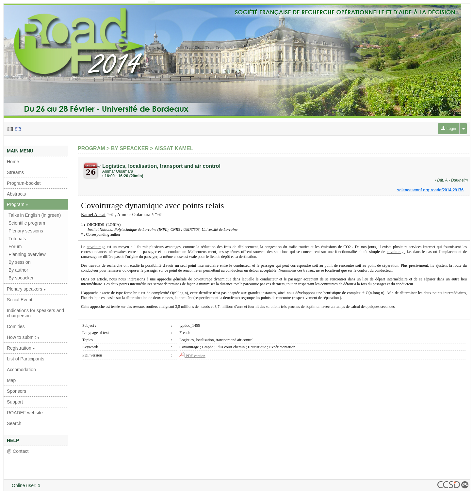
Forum (15, 246)
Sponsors (16, 391)
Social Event (19, 299)
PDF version (192, 356)
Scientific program (26, 223)
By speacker (21, 277)
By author (18, 270)
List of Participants (25, 358)
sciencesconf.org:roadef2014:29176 (430, 190)
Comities (15, 326)
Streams (15, 172)
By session (19, 262)
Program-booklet (24, 183)
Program (17, 204)
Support (15, 401)
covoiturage (96, 247)
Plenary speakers (26, 289)
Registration (21, 348)
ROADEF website (25, 412)
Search (14, 423)
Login (448, 128)
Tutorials (17, 238)
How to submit (23, 337)
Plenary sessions (25, 230)
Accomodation (21, 369)
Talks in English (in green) (34, 215)
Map (11, 380)
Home (13, 161)
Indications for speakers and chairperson (35, 313)
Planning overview (27, 254)
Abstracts (16, 194)
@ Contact (17, 451)
